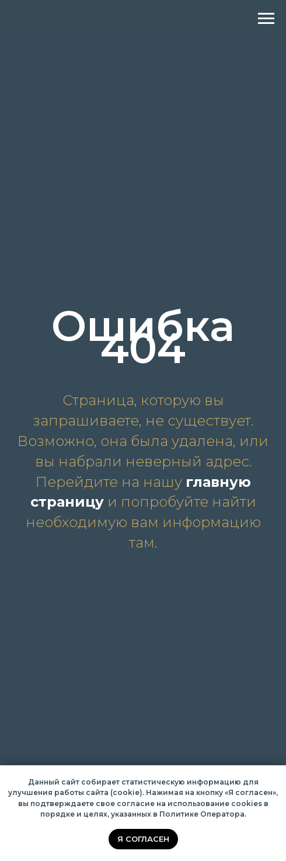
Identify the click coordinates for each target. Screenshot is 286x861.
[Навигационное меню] (266, 19)
